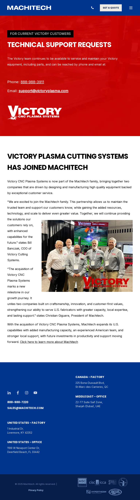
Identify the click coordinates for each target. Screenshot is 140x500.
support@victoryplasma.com (43, 91)
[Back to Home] (29, 7)
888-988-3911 (32, 82)
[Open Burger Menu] (131, 8)
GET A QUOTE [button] (111, 7)
